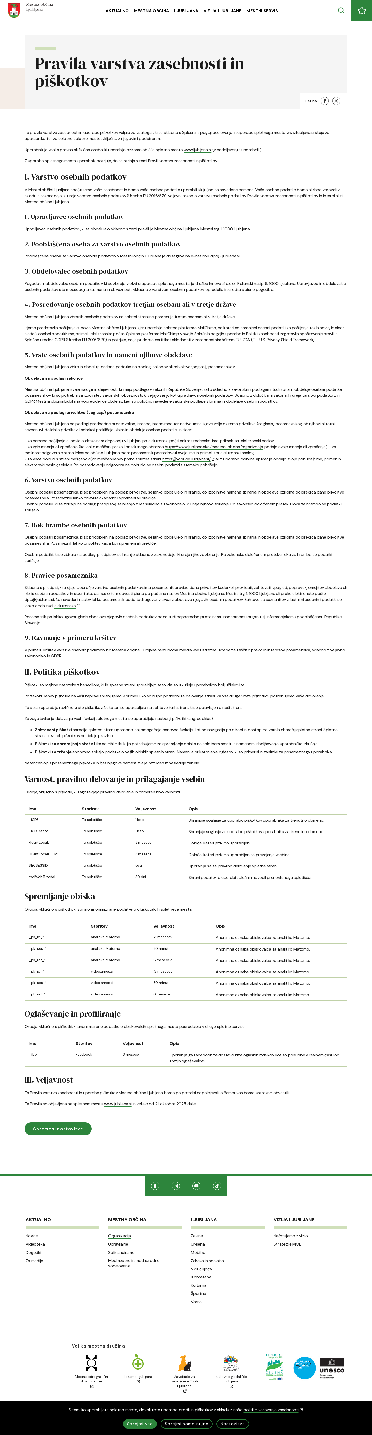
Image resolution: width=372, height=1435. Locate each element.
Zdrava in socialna (207, 1260)
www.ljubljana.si (300, 132)
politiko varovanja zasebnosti (273, 1409)
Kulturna (198, 1285)
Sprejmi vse (140, 1423)
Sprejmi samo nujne (186, 1423)
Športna (198, 1293)
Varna (196, 1302)
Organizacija (119, 1236)
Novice (32, 1236)
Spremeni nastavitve (58, 1129)
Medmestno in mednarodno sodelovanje (134, 1263)
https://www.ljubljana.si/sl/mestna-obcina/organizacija (214, 447)
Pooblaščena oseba (43, 256)
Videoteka (35, 1244)
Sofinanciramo (121, 1252)
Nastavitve (233, 1423)
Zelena (197, 1236)
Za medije (34, 1260)
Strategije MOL (287, 1244)
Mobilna (198, 1252)
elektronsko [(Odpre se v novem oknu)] (67, 605)
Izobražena (201, 1277)
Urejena (198, 1244)
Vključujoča (201, 1269)
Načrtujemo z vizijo (291, 1236)
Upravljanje (118, 1244)
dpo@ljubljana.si (225, 256)
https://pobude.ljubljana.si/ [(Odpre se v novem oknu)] (188, 459)
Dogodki (33, 1252)
